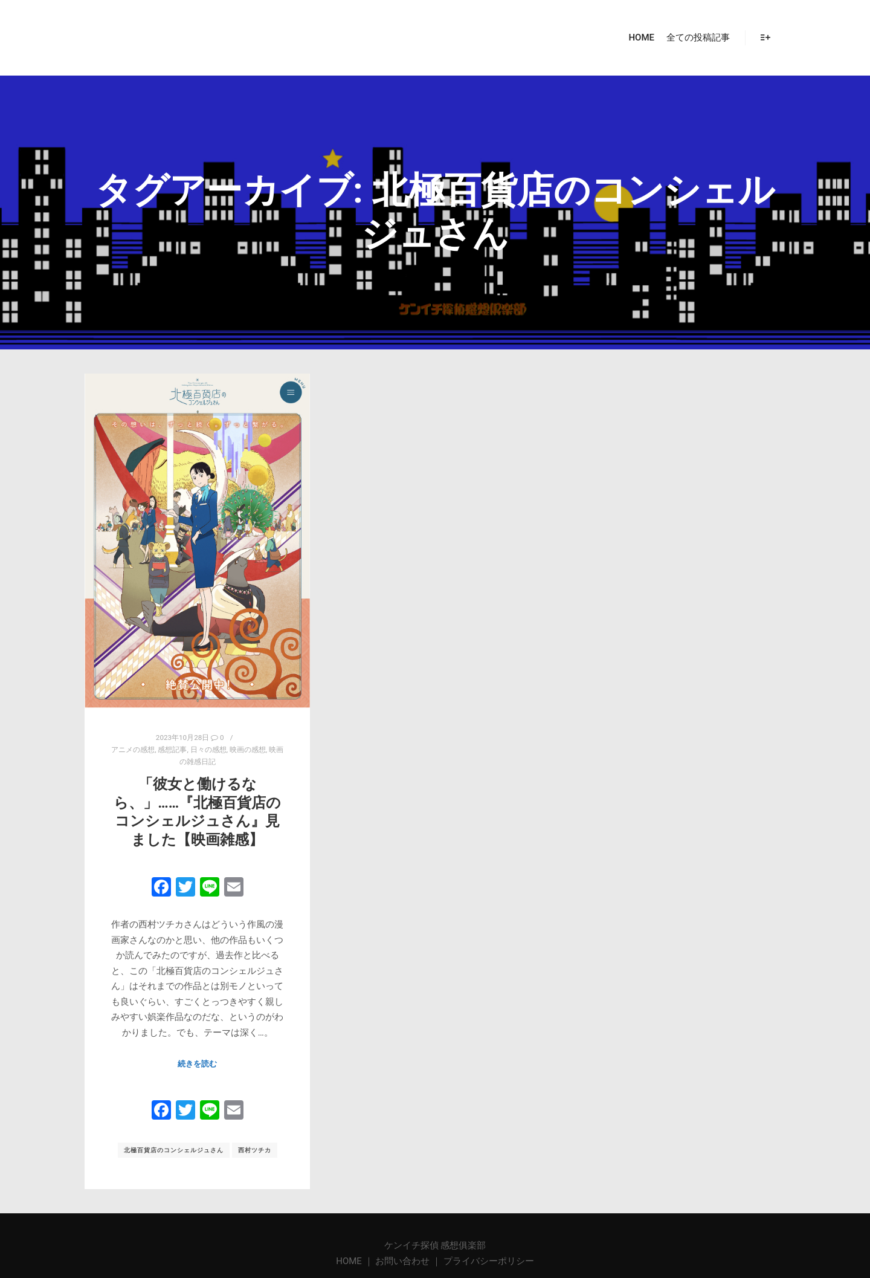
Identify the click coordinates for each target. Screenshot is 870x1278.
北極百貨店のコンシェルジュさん (174, 1150)
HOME (350, 1261)
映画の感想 (248, 749)
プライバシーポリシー (488, 1261)
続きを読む (197, 1063)
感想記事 (172, 749)
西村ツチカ (254, 1150)
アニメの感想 (133, 749)
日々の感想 (208, 749)
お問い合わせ (402, 1261)
